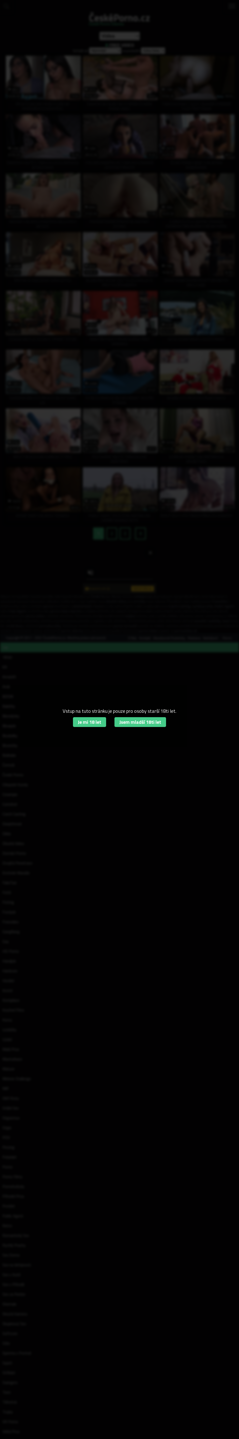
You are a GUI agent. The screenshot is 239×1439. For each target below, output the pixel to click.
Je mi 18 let (89, 722)
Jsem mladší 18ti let (140, 722)
